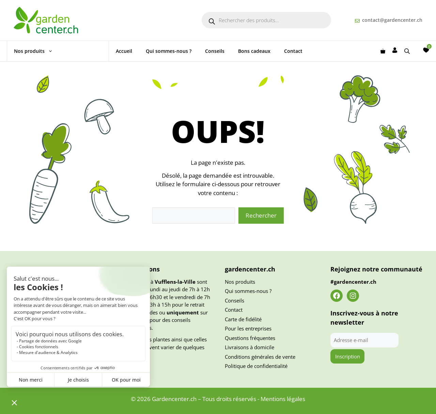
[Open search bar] (407, 51)
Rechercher (261, 215)
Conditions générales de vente (260, 356)
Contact (293, 51)
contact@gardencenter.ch (392, 20)
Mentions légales (283, 399)
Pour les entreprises (248, 328)
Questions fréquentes (250, 338)
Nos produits (37, 51)
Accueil (124, 51)
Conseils (214, 51)
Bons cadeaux (254, 51)
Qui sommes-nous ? (168, 51)
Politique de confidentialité (256, 366)
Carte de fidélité (243, 319)
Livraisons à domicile (249, 347)
